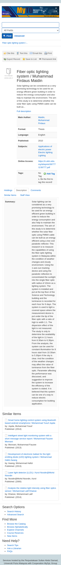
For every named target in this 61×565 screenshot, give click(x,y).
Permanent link (49, 59)
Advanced (19, 36)
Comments (36, 190)
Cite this (10, 53)
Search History (14, 511)
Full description (24, 111)
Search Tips (12, 545)
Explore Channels (15, 530)
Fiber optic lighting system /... (14, 43)
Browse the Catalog (16, 524)
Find (7, 36)
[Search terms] (30, 24)
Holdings (8, 190)
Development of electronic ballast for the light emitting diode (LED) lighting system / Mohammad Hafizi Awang (28, 457)
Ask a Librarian (14, 548)
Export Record (13, 59)
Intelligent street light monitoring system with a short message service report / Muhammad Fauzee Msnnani (29, 438)
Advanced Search (15, 514)
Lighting (42, 155)
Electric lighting (45, 152)
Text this (23, 53)
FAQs (10, 551)
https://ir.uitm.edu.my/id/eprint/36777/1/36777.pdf (47, 164)
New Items (12, 536)
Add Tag (49, 173)
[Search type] (30, 30)
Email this (37, 53)
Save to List (31, 59)
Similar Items (10, 195)
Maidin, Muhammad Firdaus (43, 120)
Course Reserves (15, 533)
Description (21, 190)
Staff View (25, 195)
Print (49, 53)
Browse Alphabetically (17, 527)
